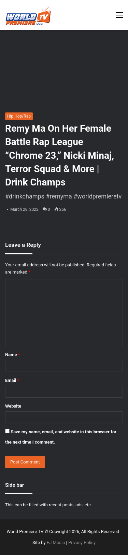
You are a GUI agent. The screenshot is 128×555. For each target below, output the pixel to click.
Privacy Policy (82, 542)
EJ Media (56, 542)
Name (12, 354)
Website (13, 406)
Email (12, 380)
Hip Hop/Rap (19, 116)
